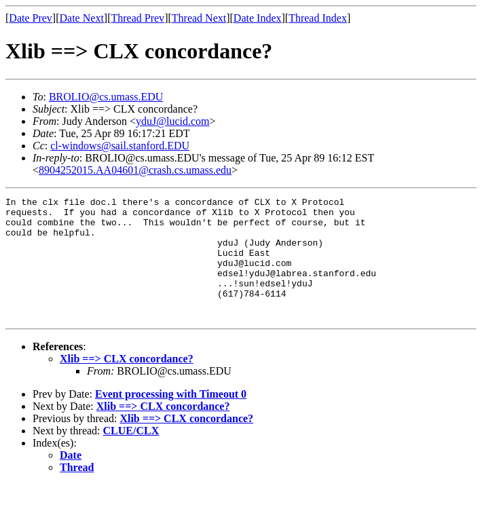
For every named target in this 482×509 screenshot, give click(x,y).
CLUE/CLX (131, 455)
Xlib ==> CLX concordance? (126, 383)
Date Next (82, 18)
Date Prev (30, 18)
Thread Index (318, 18)
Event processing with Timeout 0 (170, 418)
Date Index (258, 18)
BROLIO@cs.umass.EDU (106, 96)
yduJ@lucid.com (173, 121)
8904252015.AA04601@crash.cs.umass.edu (135, 170)
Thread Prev (137, 18)
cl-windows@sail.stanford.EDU (119, 145)
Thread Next (199, 18)
